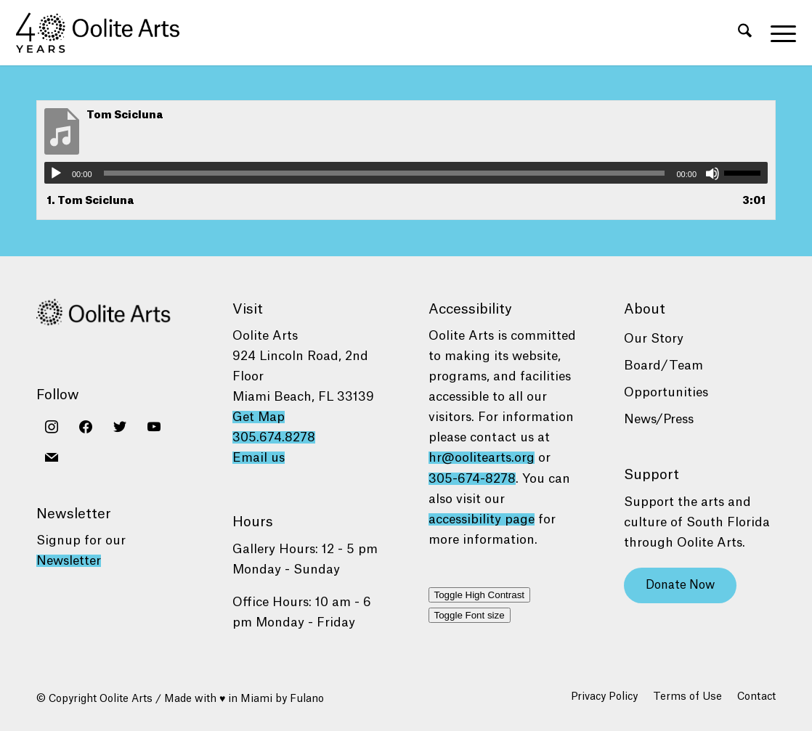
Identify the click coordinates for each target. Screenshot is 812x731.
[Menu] (778, 32)
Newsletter (68, 561)
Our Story (653, 338)
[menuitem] (744, 32)
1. (90, 201)
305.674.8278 (273, 437)
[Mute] (712, 173)
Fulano (307, 699)
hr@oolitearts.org (482, 458)
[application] (406, 173)
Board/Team (663, 365)
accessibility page (482, 519)
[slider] (384, 173)
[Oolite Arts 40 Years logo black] (105, 32)
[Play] (56, 173)
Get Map (258, 417)
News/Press (659, 419)
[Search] (744, 32)
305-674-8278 (472, 479)
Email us (258, 458)
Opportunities (666, 392)
